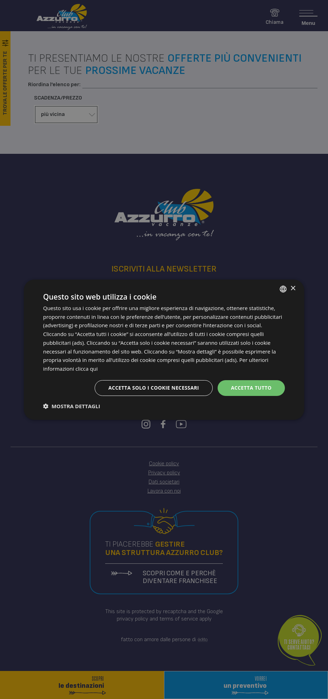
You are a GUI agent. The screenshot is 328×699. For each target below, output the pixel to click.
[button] (71, 406)
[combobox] (283, 288)
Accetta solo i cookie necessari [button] (153, 387)
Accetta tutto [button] (251, 387)
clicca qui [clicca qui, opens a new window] (86, 368)
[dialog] (164, 349)
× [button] (292, 288)
